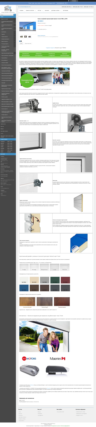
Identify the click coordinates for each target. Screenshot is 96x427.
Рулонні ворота (5, 108)
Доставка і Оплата (22, 417)
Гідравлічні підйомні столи (7, 99)
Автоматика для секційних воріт (7, 29)
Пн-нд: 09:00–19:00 (60, 411)
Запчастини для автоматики (7, 73)
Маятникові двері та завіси (7, 101)
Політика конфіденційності (65, 425)
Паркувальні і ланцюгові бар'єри (6, 121)
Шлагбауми (4, 31)
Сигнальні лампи (5, 62)
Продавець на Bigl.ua (48, 424)
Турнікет (3, 34)
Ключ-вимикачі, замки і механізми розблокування (7, 68)
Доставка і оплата (4, 131)
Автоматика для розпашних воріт (7, 22)
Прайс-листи (3, 124)
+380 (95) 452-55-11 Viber (80, 411)
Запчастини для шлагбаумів (7, 75)
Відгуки (2, 128)
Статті (2, 133)
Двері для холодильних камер (7, 104)
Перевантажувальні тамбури (7, 91)
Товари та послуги (4, 19)
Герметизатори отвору (6, 88)
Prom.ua (53, 423)
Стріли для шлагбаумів (6, 70)
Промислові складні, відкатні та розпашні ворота (7, 112)
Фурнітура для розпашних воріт (7, 117)
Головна (21, 10)
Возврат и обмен (22, 418)
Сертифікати (40, 415)
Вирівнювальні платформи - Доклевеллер (7, 86)
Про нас (2, 126)
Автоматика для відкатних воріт (7, 25)
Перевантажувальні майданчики (5, 94)
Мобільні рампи (5, 96)
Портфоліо (40, 413)
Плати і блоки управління (6, 65)
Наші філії (3, 82)
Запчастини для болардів (7, 78)
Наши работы (21, 420)
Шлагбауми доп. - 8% (62, 3)
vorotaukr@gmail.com (5, 188)
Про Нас (20, 413)
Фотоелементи (4, 60)
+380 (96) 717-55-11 (79, 415)
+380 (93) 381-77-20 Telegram (81, 413)
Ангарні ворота (5, 114)
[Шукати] (14, 15)
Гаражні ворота (5, 36)
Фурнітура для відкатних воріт (8, 53)
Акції (20, 411)
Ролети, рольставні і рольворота (5, 47)
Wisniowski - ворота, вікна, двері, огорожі (7, 136)
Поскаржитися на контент (55, 425)
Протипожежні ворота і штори (7, 106)
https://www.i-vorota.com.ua (6, 184)
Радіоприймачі (4, 57)
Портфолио (65, 10)
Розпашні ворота (5, 43)
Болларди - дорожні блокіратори (5, 50)
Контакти (47, 10)
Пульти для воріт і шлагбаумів (7, 55)
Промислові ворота (5, 39)
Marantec (48, 388)
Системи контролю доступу (7, 80)
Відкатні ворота (5, 41)
